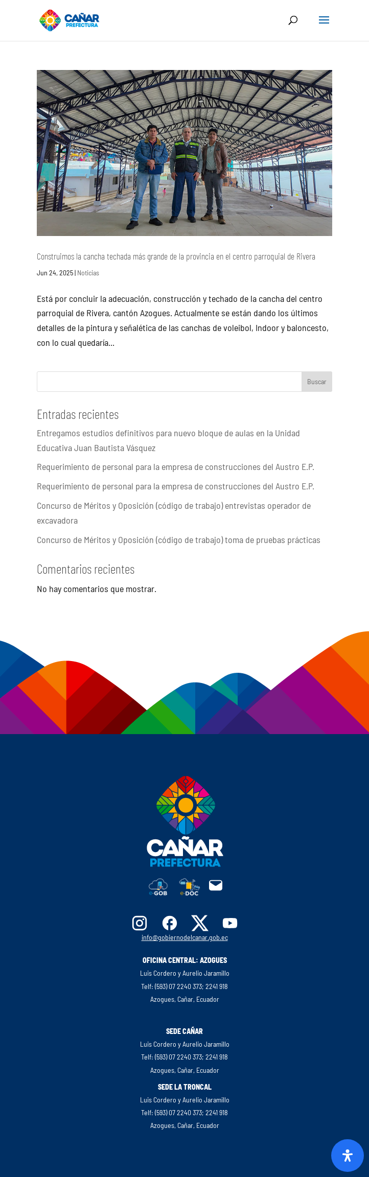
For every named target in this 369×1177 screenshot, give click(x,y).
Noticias (88, 272)
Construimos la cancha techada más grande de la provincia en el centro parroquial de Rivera (176, 256)
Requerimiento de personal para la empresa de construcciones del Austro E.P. (175, 466)
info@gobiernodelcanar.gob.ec (185, 937)
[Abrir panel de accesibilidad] (347, 1155)
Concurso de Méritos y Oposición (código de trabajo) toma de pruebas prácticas (178, 539)
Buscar (317, 381)
